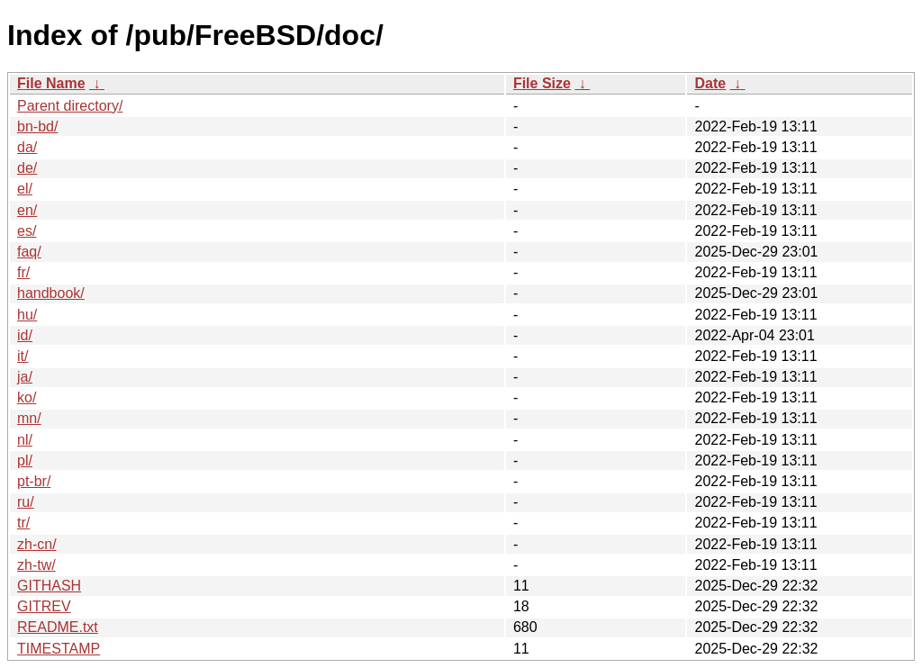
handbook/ (51, 293)
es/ (26, 231)
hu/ (27, 314)
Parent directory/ (69, 105)
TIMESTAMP (58, 648)
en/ (27, 210)
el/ (24, 188)
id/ (24, 335)
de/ (27, 168)
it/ (22, 356)
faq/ (29, 251)
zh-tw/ (36, 565)
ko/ (26, 397)
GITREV (44, 606)
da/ (27, 147)
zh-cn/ (37, 544)
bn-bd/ (37, 126)
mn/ (29, 418)
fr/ (23, 272)
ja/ (24, 376)
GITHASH (49, 585)
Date (710, 83)
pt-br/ (33, 481)
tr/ (23, 522)
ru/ (25, 502)
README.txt (57, 627)
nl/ (24, 439)
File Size (542, 83)
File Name (51, 83)
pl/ (24, 460)
